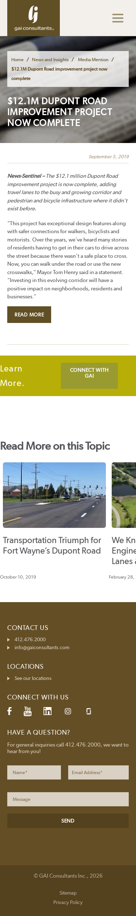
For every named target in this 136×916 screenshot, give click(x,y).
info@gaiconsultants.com (42, 647)
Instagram (67, 711)
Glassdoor (88, 711)
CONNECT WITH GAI (89, 373)
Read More (29, 315)
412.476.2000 (30, 639)
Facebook (9, 711)
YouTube (28, 711)
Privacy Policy (68, 902)
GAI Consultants (33, 18)
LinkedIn (47, 711)
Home (17, 59)
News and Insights (50, 59)
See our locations (33, 678)
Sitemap (68, 893)
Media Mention (93, 59)
